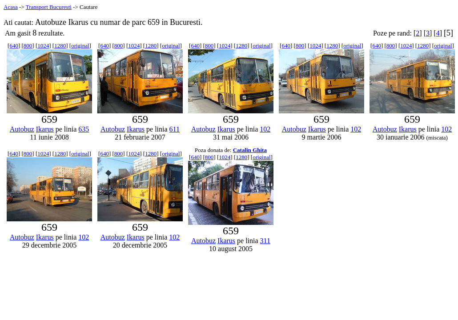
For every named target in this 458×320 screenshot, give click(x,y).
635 (83, 129)
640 (13, 45)
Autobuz (22, 129)
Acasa (11, 7)
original (80, 45)
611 (174, 129)
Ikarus (45, 129)
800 (28, 45)
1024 (43, 45)
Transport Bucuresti (49, 7)
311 (265, 240)
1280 (60, 45)
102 (265, 129)
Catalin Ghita (250, 150)
